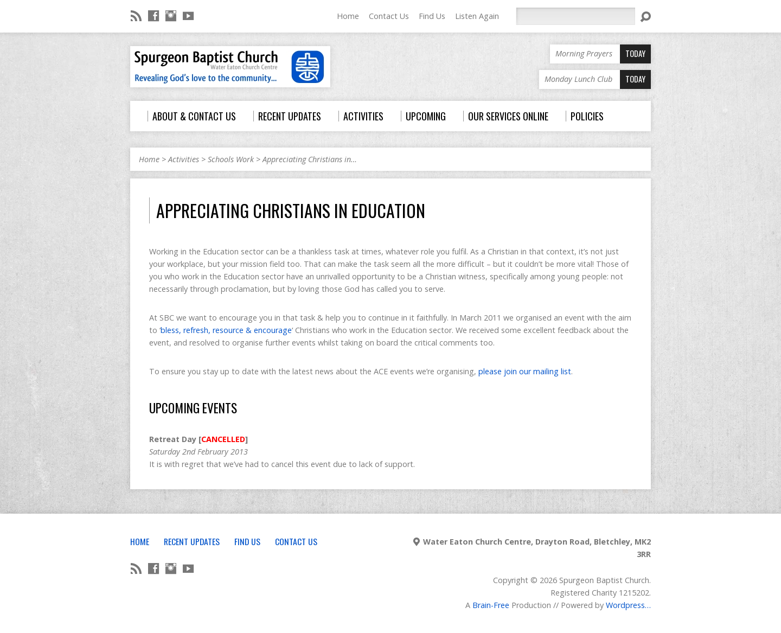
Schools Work (231, 159)
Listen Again (477, 16)
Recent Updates (192, 541)
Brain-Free (490, 605)
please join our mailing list (524, 371)
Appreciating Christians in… (310, 159)
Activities (183, 159)
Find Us (432, 16)
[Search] (575, 16)
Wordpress (625, 605)
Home (348, 16)
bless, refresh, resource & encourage (226, 330)
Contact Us (389, 16)
